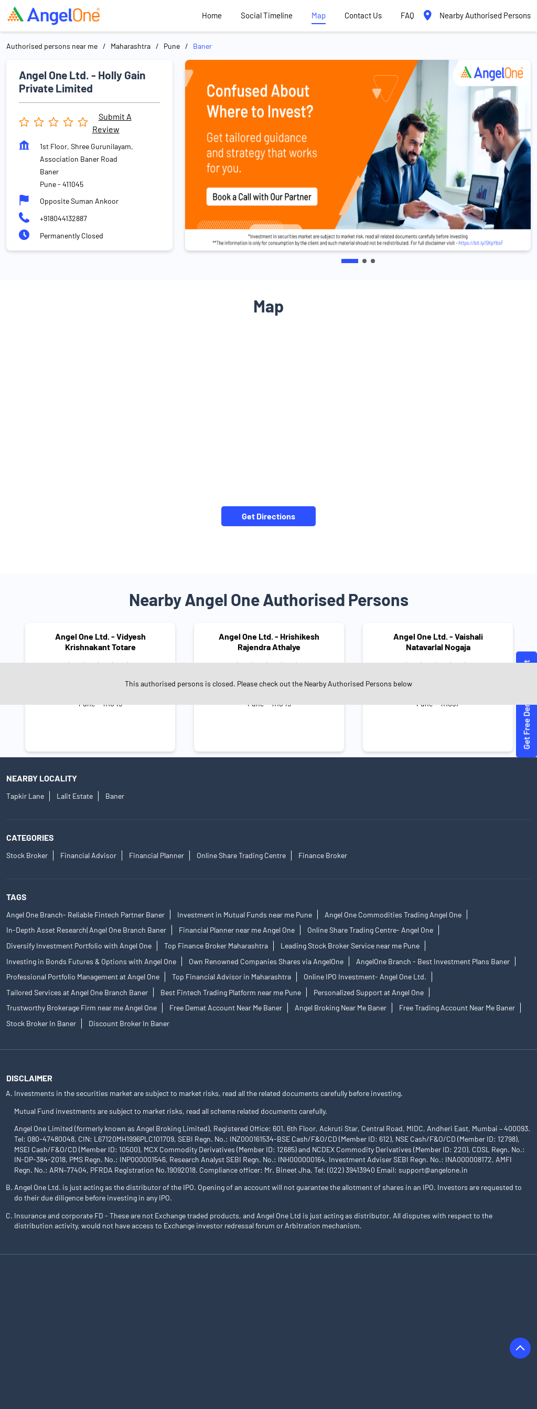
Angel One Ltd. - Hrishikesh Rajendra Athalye (269, 642)
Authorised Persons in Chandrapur (393, 1318)
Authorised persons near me (52, 45)
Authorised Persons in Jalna (392, 1348)
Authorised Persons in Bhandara (159, 1318)
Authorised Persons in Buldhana (274, 1318)
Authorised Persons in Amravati (406, 1289)
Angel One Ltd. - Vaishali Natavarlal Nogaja (438, 642)
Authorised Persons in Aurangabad (62, 1304)
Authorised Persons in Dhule (52, 1333)
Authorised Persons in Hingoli (383, 1333)
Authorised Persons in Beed (51, 1318)
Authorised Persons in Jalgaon (286, 1348)
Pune (172, 45)
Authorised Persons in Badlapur (181, 1304)
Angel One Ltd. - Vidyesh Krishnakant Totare (100, 642)
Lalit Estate (75, 795)
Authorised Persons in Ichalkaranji (61, 1348)
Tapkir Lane (25, 795)
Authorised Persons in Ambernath (288, 1289)
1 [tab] (349, 261)
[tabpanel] (358, 155)
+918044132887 (63, 218)
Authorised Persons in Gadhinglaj (162, 1333)
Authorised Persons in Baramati (294, 1304)
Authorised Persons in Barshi (404, 1304)
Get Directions (268, 516)
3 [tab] (373, 261)
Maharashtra (131, 45)
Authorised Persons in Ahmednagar (63, 1289)
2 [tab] (364, 261)
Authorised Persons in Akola (177, 1289)
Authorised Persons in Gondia (275, 1333)
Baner (114, 795)
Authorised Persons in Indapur (176, 1348)
